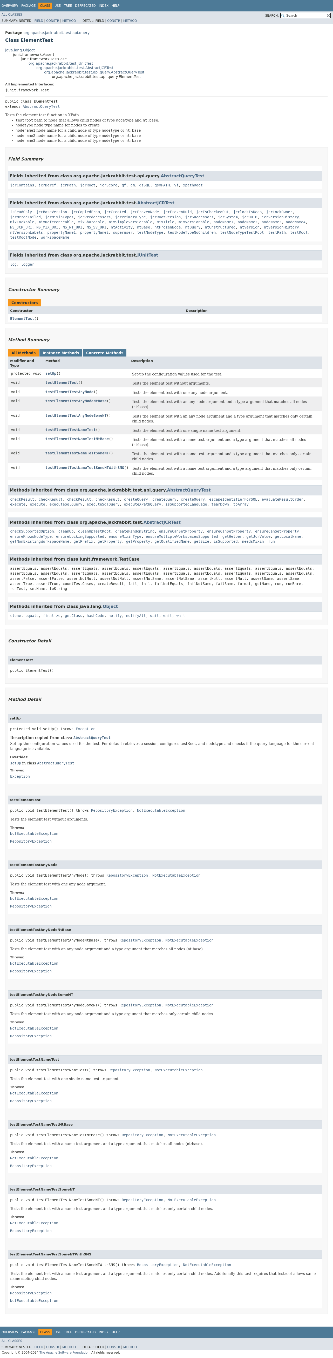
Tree (68, 6)
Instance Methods (61, 353)
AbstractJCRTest (155, 202)
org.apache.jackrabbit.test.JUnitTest (61, 63)
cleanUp (65, 531)
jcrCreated (115, 212)
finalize (51, 616)
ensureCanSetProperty (181, 531)
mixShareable (91, 222)
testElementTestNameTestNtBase (77, 439)
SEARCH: (272, 15)
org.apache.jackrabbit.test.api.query (56, 33)
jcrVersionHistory (280, 217)
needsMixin (253, 541)
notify (115, 616)
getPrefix (83, 541)
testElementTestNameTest (70, 430)
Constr (52, 21)
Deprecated (85, 6)
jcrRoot (88, 185)
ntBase (143, 227)
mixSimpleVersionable (130, 222)
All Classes (12, 14)
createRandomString (135, 531)
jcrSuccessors (199, 217)
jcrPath (68, 185)
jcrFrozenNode (145, 212)
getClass (73, 616)
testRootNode (23, 237)
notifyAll (136, 616)
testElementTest (61, 382)
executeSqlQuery (66, 504)
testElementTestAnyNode (69, 392)
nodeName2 (247, 222)
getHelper (232, 536)
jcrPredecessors (94, 217)
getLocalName (288, 536)
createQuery (136, 499)
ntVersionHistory (281, 227)
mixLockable (22, 222)
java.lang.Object (20, 50)
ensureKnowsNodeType (31, 536)
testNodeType (150, 232)
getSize (201, 541)
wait (154, 616)
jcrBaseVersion (51, 212)
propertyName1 (61, 232)
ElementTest (22, 319)
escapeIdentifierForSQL (233, 499)
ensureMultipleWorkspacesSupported (182, 536)
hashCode (95, 616)
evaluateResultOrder (282, 499)
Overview (10, 6)
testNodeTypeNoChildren (192, 232)
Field (38, 21)
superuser (123, 232)
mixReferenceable (56, 222)
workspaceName (55, 237)
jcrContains (22, 185)
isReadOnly (21, 212)
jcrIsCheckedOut (212, 212)
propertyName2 (94, 232)
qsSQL (144, 185)
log (13, 264)
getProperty (110, 541)
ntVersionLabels (26, 232)
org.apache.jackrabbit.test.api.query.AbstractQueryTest (94, 72)
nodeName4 (295, 222)
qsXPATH (162, 185)
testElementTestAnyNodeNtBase (76, 401)
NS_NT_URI (72, 227)
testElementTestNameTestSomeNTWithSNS (84, 468)
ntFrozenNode (167, 227)
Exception (86, 729)
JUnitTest (147, 255)
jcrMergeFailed (25, 217)
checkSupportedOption (32, 531)
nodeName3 (271, 222)
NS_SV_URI (96, 227)
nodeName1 (223, 222)
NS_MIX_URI (47, 227)
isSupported (226, 541)
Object (110, 606)
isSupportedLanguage (186, 504)
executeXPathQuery (142, 504)
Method (69, 21)
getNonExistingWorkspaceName (39, 541)
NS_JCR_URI (21, 227)
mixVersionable (194, 222)
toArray (241, 504)
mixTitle (165, 222)
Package (28, 6)
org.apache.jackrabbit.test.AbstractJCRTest (75, 68)
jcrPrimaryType (130, 217)
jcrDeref (47, 185)
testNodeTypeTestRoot (242, 232)
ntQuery (192, 227)
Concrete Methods (105, 353)
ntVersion (250, 227)
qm (133, 185)
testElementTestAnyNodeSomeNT (76, 415)
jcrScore (108, 185)
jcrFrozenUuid (177, 212)
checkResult (22, 499)
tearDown (220, 504)
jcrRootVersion (165, 217)
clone (15, 616)
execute (17, 504)
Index (104, 6)
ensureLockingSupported (80, 536)
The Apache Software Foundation (64, 1352)
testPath (277, 232)
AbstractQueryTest (41, 106)
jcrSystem (228, 217)
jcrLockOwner (279, 212)
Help (116, 6)
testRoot (299, 232)
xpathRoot (193, 185)
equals (32, 616)
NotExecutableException (161, 810)
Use (58, 6)
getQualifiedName (171, 541)
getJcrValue (258, 536)
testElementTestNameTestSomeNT (77, 453)
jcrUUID (249, 217)
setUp (50, 373)
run (271, 541)
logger (27, 264)
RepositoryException (112, 810)
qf (124, 185)
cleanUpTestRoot (94, 531)
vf (176, 185)
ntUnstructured (220, 227)
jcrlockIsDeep (247, 212)
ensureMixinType (124, 536)
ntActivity (122, 227)
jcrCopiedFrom (85, 212)
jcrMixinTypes (59, 217)
